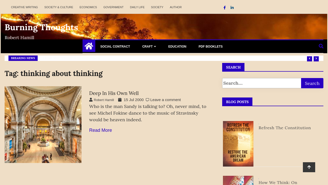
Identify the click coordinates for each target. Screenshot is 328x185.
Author (176, 7)
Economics (88, 7)
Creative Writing (24, 7)
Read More (100, 130)
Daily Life (137, 7)
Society (157, 7)
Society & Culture (58, 7)
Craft (147, 46)
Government (113, 7)
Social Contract (115, 46)
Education (177, 46)
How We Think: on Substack (71, 58)
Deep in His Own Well (114, 93)
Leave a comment (165, 99)
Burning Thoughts (41, 27)
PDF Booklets (211, 46)
